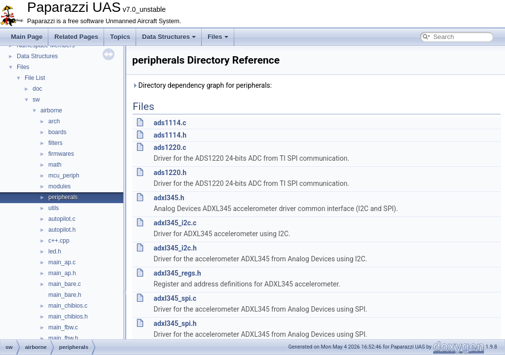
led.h (54, 251)
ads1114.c (169, 123)
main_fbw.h (63, 338)
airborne (51, 110)
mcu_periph (63, 175)
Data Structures (169, 36)
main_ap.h (62, 273)
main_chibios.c (67, 305)
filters (55, 143)
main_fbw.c (63, 327)
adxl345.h (168, 198)
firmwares (61, 153)
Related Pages (76, 36)
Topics (120, 36)
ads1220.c (169, 147)
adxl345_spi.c (174, 298)
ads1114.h (169, 135)
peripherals (62, 197)
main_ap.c (61, 262)
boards (57, 132)
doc (37, 88)
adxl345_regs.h (177, 273)
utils (53, 208)
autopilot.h (61, 229)
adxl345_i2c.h (174, 248)
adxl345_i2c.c (174, 223)
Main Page (26, 36)
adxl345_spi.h (174, 323)
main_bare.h (64, 294)
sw (36, 99)
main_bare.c (64, 284)
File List (35, 77)
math (55, 164)
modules (59, 186)
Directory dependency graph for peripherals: (202, 85)
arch (54, 121)
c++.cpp (59, 240)
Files (218, 36)
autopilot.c (61, 218)
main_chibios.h (68, 316)
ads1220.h (169, 173)
